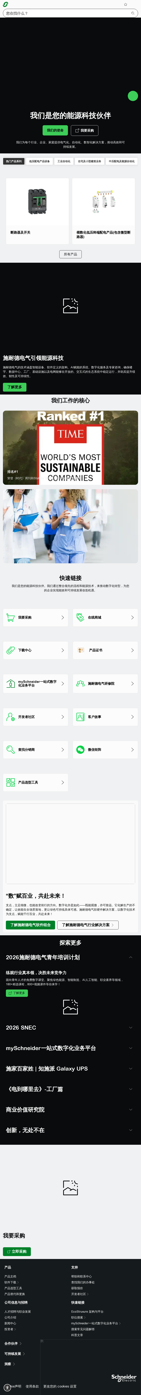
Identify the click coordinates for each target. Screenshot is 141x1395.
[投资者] (10, 1318)
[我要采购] (35, 601)
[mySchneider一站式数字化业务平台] (35, 667)
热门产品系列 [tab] (13, 161)
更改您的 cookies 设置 (60, 1375)
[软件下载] (11, 1271)
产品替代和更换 (14, 1283)
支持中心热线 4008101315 (24, 1386)
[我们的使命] (55, 130)
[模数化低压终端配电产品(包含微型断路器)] (103, 211)
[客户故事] (105, 701)
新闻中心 (10, 1312)
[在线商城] (105, 601)
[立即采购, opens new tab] (17, 1240)
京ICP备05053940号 (63, 1386)
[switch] (7, 1388)
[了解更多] (14, 387)
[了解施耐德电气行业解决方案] (88, 925)
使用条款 (32, 1375)
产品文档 (10, 1265)
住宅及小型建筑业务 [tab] (89, 161)
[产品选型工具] (35, 766)
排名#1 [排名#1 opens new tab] (12, 472)
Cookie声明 (12, 1375)
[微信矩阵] (105, 734)
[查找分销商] (35, 734)
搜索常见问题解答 (83, 1318)
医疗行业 (14, 554)
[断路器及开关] (37, 211)
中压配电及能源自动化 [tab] (122, 161)
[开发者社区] (35, 701)
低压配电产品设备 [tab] (39, 161)
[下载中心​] (35, 634)
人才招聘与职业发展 (17, 1300)
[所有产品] (70, 254)
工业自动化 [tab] (63, 161)
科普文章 (77, 1324)
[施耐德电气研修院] (105, 667)
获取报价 (77, 1277)
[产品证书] (105, 634)
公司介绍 (10, 1306)
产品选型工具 (13, 1277)
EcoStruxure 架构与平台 (87, 1300)
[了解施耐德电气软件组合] (30, 925)
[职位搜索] (78, 1306)
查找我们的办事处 (83, 1271)
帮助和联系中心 (81, 1265)
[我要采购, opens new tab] (84, 130)
